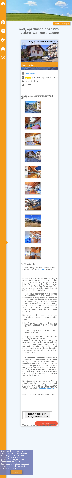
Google (13, 453)
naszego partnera (46, 389)
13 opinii (41, 269)
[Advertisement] (40, 455)
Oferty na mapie (62, 23)
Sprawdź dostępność (46, 424)
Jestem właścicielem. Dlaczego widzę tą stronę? (37, 415)
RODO (15, 468)
